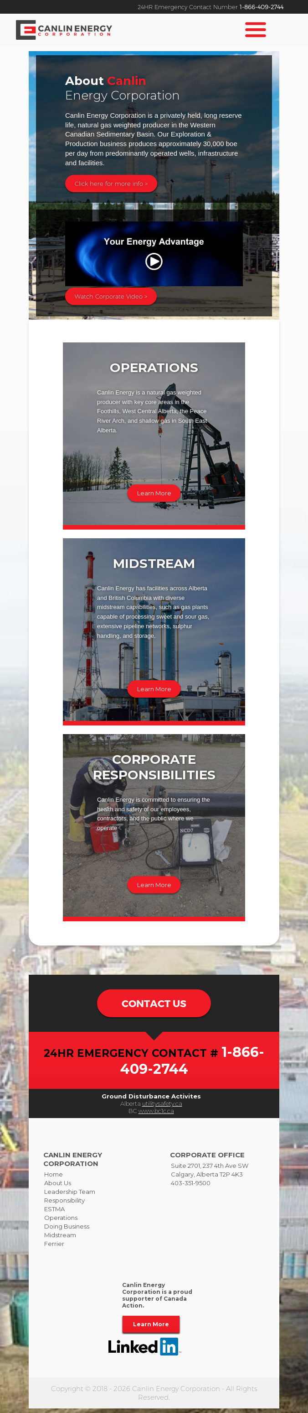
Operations (60, 1222)
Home (53, 1179)
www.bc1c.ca (156, 1115)
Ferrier (54, 1248)
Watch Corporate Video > (111, 296)
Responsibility (64, 1205)
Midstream (60, 1240)
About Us (57, 1188)
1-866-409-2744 (261, 7)
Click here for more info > (111, 183)
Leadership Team (69, 1196)
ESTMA (54, 1214)
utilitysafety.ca (162, 1108)
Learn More (154, 493)
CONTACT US (154, 1006)
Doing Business (66, 1231)
